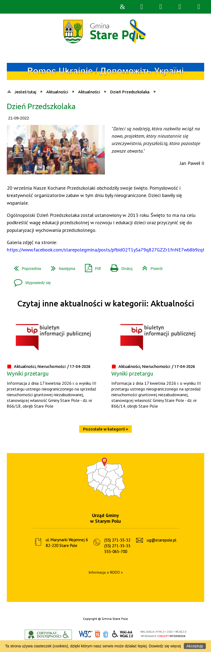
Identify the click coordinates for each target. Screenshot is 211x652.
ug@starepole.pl (161, 540)
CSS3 (106, 634)
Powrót (150, 266)
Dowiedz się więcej (165, 646)
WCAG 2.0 (123, 634)
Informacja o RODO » (105, 572)
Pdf (91, 266)
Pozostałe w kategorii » (105, 429)
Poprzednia (25, 266)
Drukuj (119, 266)
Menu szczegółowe (199, 7)
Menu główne (180, 7)
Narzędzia (161, 7)
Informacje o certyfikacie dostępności (48, 635)
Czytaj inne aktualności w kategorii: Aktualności (105, 303)
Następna (61, 266)
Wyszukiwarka (141, 7)
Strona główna (122, 7)
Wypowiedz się (30, 281)
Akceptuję (194, 646)
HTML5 (97, 634)
